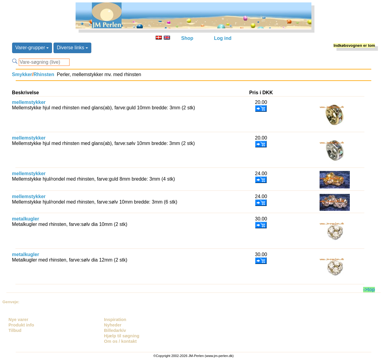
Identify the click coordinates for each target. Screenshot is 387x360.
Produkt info (21, 325)
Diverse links (72, 47)
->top (369, 289)
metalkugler (25, 218)
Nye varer (18, 319)
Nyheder (113, 325)
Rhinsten (44, 74)
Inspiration (115, 319)
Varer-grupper (32, 47)
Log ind (223, 38)
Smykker (22, 74)
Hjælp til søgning (121, 335)
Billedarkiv (115, 330)
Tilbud (14, 330)
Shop (187, 38)
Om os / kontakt (120, 341)
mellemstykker (29, 102)
